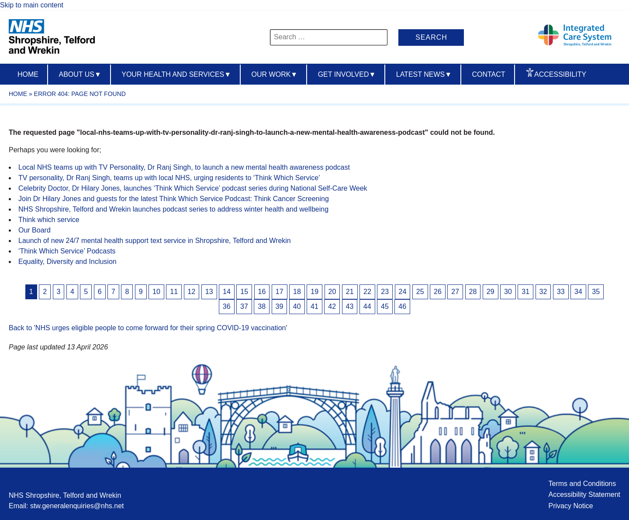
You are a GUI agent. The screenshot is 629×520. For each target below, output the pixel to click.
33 (561, 291)
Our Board (34, 230)
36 (227, 306)
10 (156, 291)
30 (508, 291)
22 (367, 291)
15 (244, 291)
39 (279, 306)
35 (596, 291)
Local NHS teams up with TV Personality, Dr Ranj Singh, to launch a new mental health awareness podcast (184, 167)
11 (174, 291)
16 (262, 291)
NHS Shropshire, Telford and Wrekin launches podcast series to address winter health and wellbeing (173, 209)
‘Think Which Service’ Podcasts (67, 251)
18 (297, 291)
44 (367, 306)
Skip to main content (31, 5)
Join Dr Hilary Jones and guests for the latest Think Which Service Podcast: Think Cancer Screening (173, 198)
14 (227, 291)
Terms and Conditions (582, 483)
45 (385, 306)
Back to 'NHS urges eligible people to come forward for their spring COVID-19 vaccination (147, 328)
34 (578, 291)
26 (438, 291)
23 (385, 291)
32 (543, 291)
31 (525, 291)
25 (420, 291)
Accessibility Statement (584, 494)
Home (27, 74)
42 (332, 306)
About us (80, 74)
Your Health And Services (176, 74)
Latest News (424, 74)
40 (297, 306)
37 (244, 306)
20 (332, 291)
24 (403, 291)
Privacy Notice (570, 506)
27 (455, 291)
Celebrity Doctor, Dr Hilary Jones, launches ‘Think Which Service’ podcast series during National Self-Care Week (192, 188)
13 (209, 291)
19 (314, 291)
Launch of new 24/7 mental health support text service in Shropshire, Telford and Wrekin (154, 240)
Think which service (48, 219)
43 (350, 306)
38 (262, 306)
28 (473, 291)
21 (350, 291)
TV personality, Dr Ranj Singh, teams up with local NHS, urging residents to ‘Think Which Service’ (169, 177)
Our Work (275, 74)
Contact (488, 74)
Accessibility (560, 74)
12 (192, 291)
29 (490, 291)
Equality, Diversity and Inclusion (67, 261)
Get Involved (347, 74)
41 (314, 306)
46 (402, 306)
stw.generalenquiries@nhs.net (77, 506)
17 (279, 291)
